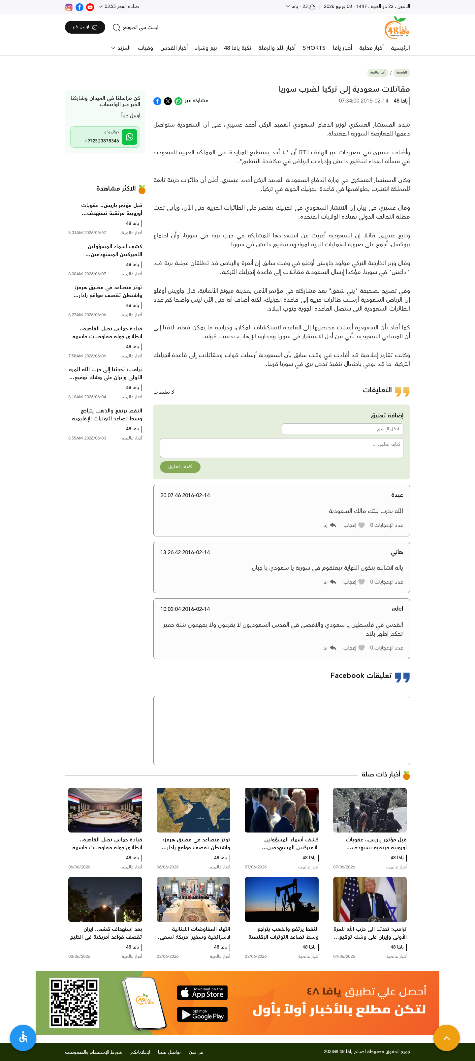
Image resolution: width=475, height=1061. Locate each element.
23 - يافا (303, 6)
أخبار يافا (342, 48)
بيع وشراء (206, 48)
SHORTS (314, 48)
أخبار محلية (371, 48)
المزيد (123, 48)
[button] (354, 525)
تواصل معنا (169, 1052)
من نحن (196, 1052)
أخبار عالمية (377, 72)
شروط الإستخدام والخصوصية (93, 1052)
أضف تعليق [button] (180, 466)
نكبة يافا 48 (237, 48)
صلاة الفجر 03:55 (121, 6)
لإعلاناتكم (140, 1052)
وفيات (145, 48)
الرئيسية (400, 48)
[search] (135, 27)
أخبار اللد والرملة (277, 48)
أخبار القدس (174, 48)
